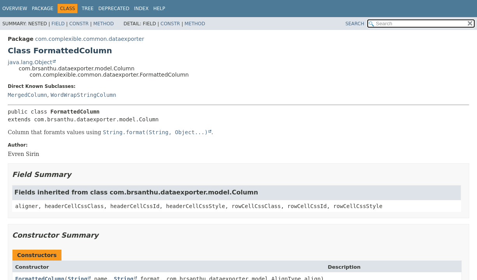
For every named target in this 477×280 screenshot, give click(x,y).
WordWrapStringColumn (83, 95)
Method (103, 23)
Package (42, 8)
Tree (88, 8)
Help (159, 8)
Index (141, 8)
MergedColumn (27, 95)
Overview (14, 8)
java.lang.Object (30, 62)
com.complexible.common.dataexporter (89, 39)
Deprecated (114, 8)
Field (58, 23)
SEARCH (355, 23)
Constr (79, 23)
